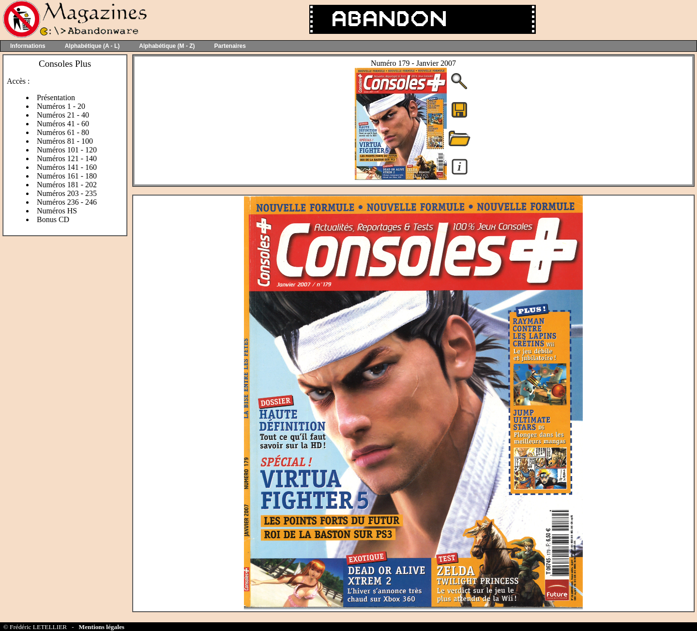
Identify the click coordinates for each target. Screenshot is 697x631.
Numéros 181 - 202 (67, 184)
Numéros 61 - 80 (63, 132)
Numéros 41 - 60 (63, 124)
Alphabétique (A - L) (92, 46)
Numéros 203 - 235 (67, 193)
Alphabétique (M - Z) (167, 46)
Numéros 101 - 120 (67, 150)
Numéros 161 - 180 (67, 176)
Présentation (56, 97)
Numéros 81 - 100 (65, 141)
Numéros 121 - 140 (67, 158)
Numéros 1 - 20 (61, 106)
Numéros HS (57, 211)
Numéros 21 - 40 (63, 115)
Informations (27, 46)
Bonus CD (53, 219)
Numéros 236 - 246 (67, 202)
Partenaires (230, 46)
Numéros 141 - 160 (67, 167)
